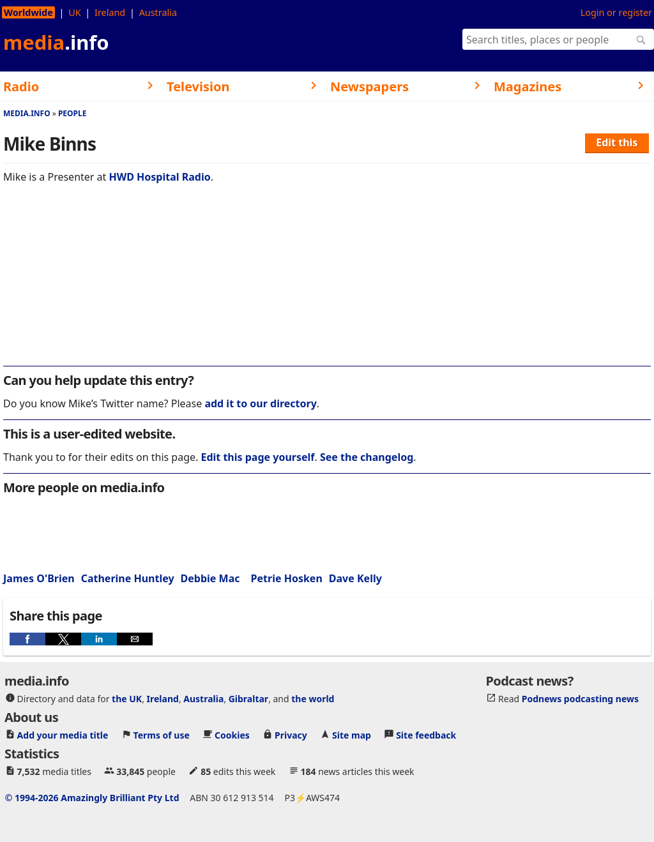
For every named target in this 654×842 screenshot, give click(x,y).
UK (74, 12)
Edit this (616, 142)
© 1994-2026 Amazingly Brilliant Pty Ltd (92, 798)
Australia (158, 12)
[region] (327, 283)
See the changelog (366, 457)
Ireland (110, 12)
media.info (26, 113)
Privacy (291, 735)
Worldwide (28, 12)
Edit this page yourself (257, 457)
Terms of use (161, 735)
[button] (27, 639)
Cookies (232, 735)
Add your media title (63, 735)
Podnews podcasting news (580, 699)
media (56, 42)
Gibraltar (248, 699)
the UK (127, 699)
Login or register (616, 12)
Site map (351, 735)
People (72, 113)
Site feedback (426, 735)
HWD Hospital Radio (160, 177)
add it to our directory (260, 403)
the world (312, 699)
